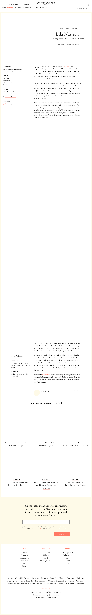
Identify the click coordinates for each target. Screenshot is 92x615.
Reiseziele (46, 552)
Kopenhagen (19, 8)
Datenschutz (40, 597)
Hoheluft (34, 581)
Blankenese (36, 578)
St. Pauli (43, 584)
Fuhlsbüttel (71, 578)
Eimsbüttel (45, 578)
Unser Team (48, 592)
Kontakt (39, 592)
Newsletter (58, 592)
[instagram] (44, 606)
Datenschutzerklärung (38, 528)
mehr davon (46, 488)
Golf (67, 558)
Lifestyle (26, 5)
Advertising (43, 595)
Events (35, 595)
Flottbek (62, 578)
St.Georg (35, 584)
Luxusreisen (15, 5)
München (27, 8)
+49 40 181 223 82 (7, 94)
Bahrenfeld (19, 578)
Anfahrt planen (9, 85)
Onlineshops (67, 555)
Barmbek (27, 578)
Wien (32, 8)
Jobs (50, 595)
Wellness (46, 555)
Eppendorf (54, 578)
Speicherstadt (26, 584)
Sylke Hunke (61, 44)
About (32, 592)
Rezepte (67, 561)
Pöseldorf (70, 581)
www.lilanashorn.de (10, 97)
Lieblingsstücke (67, 552)
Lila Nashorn (67, 66)
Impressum (52, 597)
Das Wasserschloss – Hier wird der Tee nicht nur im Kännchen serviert (20, 365)
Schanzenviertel (14, 584)
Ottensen (51, 581)
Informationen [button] (46, 588)
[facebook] (40, 606)
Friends (56, 595)
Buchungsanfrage (46, 561)
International (44, 8)
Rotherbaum (80, 581)
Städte (5, 5)
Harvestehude (25, 581)
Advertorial (68, 49)
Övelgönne (80, 584)
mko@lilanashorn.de (8, 92)
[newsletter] (52, 606)
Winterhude (70, 584)
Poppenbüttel (61, 581)
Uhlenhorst (51, 584)
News (67, 563)
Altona (10, 578)
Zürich (37, 8)
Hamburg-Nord (13, 581)
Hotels (46, 558)
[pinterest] (48, 606)
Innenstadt (43, 581)
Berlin (4, 8)
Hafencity (80, 578)
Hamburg (11, 8)
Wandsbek (60, 584)
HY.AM (55, 611)
